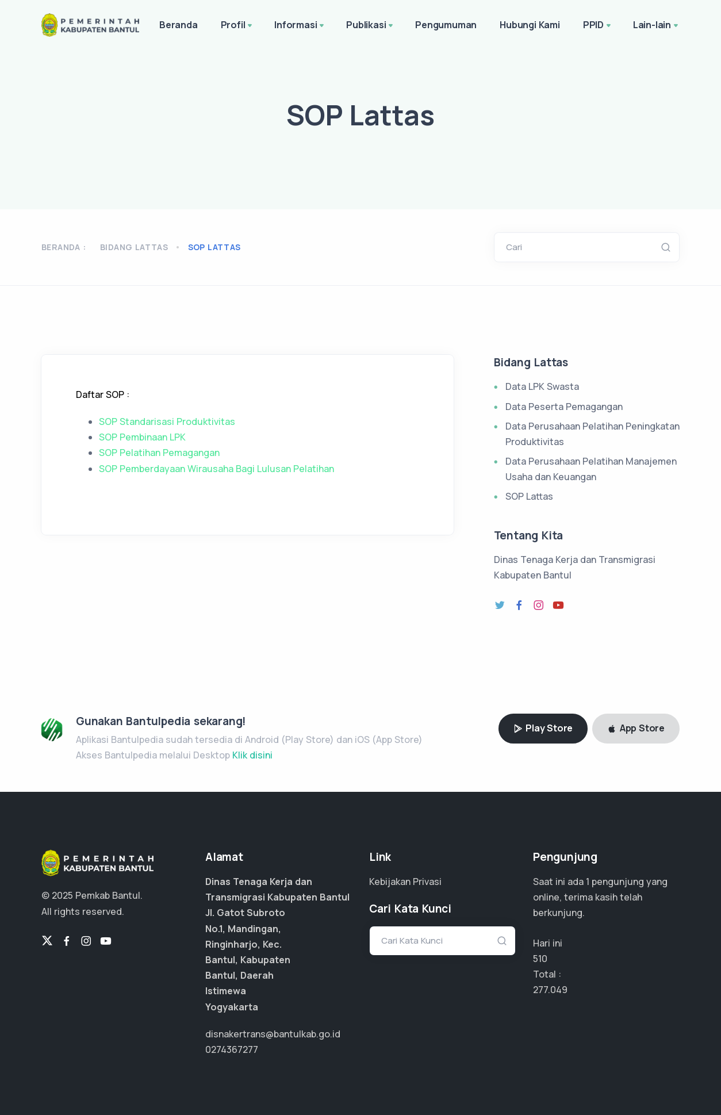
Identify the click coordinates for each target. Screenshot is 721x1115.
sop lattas (214, 247)
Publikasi (370, 25)
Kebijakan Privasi (405, 881)
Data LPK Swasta (542, 386)
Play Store (543, 728)
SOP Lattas (529, 496)
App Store (636, 728)
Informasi (300, 25)
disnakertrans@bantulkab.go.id (272, 1034)
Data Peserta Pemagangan (564, 406)
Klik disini (252, 755)
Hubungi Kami (530, 24)
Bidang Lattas (134, 247)
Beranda (178, 24)
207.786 (550, 989)
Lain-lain (656, 25)
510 (540, 958)
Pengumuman (446, 24)
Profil (238, 25)
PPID (598, 25)
